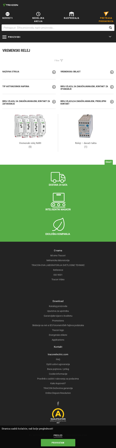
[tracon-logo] (10, 5)
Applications (58, 339)
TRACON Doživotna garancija (58, 388)
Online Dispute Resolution (58, 393)
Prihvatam (58, 442)
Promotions (58, 320)
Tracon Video (58, 279)
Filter (57, 60)
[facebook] (58, 404)
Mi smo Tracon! (58, 255)
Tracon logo (58, 330)
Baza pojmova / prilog (58, 369)
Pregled (58, 435)
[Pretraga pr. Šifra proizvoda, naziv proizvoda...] (58, 27)
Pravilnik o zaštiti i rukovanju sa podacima (58, 378)
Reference (58, 270)
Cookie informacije (58, 374)
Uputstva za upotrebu (58, 311)
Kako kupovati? (58, 383)
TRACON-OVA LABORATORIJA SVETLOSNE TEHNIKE (58, 265)
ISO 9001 (58, 275)
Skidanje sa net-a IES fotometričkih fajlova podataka (58, 325)
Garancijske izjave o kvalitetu (58, 316)
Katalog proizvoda (58, 306)
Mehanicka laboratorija (58, 260)
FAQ (58, 359)
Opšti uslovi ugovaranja (58, 364)
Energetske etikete (58, 335)
